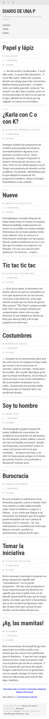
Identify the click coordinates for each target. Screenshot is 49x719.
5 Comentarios (12, 566)
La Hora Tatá (12, 130)
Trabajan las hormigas (17, 484)
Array (17, 711)
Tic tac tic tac (19, 265)
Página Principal (24, 692)
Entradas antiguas (37, 689)
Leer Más (10, 65)
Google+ (6, 33)
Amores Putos (12, 203)
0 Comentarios (12, 134)
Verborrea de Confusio (29, 130)
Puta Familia (11, 631)
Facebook (6, 25)
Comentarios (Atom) (27, 697)
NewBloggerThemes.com (16, 714)
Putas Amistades (26, 274)
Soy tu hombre (20, 405)
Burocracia (15, 476)
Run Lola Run (12, 56)
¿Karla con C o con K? (20, 118)
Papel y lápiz (18, 47)
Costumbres (17, 335)
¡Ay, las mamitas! (23, 623)
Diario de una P (19, 11)
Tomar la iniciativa (13, 549)
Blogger (20, 708)
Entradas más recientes (15, 689)
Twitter (5, 29)
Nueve (10, 195)
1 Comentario (12, 60)
